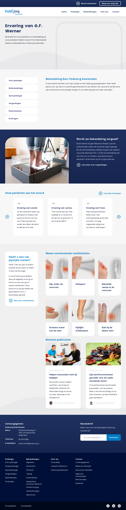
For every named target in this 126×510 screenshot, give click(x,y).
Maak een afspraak (110, 3)
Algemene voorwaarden (80, 475)
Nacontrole (30, 495)
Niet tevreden (81, 479)
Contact (115, 12)
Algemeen (30, 462)
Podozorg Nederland (59, 470)
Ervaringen (13, 118)
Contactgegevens (82, 462)
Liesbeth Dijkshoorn (59, 466)
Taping (29, 474)
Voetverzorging (32, 487)
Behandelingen (90, 12)
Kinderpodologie (16, 88)
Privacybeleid (10, 506)
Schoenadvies (31, 478)
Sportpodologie (15, 96)
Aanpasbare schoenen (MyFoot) (34, 482)
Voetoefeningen (32, 491)
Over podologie (15, 80)
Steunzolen (30, 466)
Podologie (75, 12)
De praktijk (55, 462)
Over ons (104, 12)
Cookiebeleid (26, 506)
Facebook (79, 483)
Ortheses (30, 470)
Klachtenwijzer (15, 111)
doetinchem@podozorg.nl (29, 443)
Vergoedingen (15, 103)
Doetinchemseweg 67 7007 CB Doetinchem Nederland (27, 432)
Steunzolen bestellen (83, 470)
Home (64, 12)
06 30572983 (24, 439)
